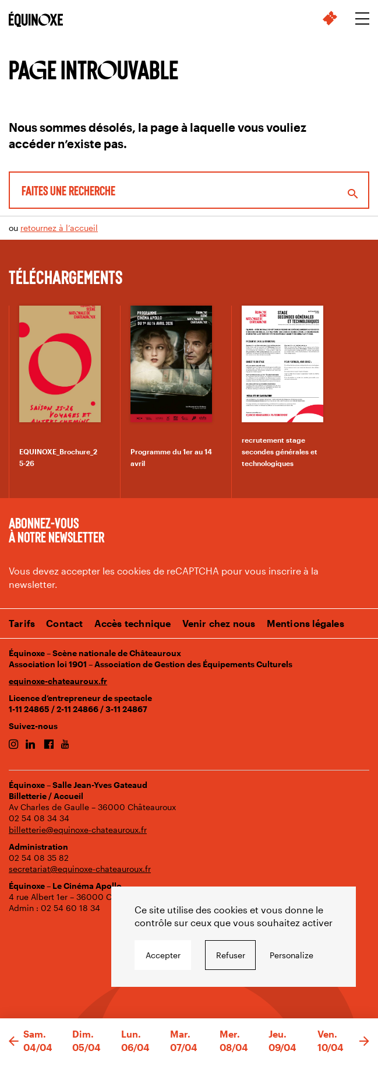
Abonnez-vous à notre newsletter (56, 529)
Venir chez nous (219, 623)
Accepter (163, 955)
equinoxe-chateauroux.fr (58, 681)
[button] (14, 1041)
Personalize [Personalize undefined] (291, 955)
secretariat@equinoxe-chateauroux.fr (80, 869)
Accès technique (132, 623)
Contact (64, 623)
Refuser (230, 955)
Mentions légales (305, 623)
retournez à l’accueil (59, 228)
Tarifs (22, 623)
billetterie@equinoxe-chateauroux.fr (78, 830)
